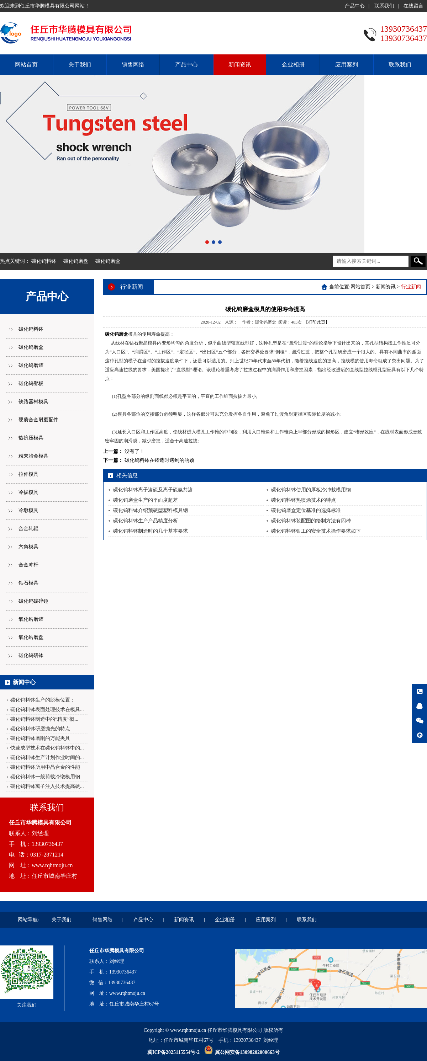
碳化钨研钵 (31, 655)
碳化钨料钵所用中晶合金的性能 (45, 767)
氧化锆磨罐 (31, 619)
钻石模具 (28, 583)
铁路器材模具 (33, 401)
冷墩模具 (28, 510)
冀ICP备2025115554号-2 (173, 1052)
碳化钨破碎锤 (33, 601)
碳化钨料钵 (43, 261)
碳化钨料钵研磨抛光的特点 (40, 728)
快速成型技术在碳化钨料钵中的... (47, 748)
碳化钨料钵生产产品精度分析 (145, 520)
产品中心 (355, 6)
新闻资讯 (239, 65)
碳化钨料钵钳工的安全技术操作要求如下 (316, 531)
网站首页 (26, 65)
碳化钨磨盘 (75, 261)
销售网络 (133, 65)
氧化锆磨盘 (31, 637)
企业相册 (293, 65)
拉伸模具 (28, 474)
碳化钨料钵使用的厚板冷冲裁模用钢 (311, 489)
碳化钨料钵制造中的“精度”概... (44, 719)
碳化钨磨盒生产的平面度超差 (145, 500)
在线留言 (413, 6)
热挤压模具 (31, 438)
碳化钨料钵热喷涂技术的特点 (303, 500)
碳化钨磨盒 (107, 261)
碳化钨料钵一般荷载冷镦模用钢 (45, 776)
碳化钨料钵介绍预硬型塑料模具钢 (150, 510)
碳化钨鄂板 (31, 383)
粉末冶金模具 (33, 456)
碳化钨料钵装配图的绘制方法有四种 (311, 520)
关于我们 (79, 65)
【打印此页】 (317, 322)
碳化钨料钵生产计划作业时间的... (47, 757)
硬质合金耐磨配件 (38, 419)
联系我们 (384, 6)
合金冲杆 (28, 564)
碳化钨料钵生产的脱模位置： (42, 700)
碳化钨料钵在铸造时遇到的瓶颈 (159, 460)
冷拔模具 (28, 492)
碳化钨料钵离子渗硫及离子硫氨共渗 (153, 489)
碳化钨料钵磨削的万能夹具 (40, 738)
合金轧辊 (28, 528)
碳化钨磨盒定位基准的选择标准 (306, 510)
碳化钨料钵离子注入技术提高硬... (47, 786)
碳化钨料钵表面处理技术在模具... (47, 709)
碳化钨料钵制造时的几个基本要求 (150, 531)
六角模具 (28, 546)
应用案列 (346, 65)
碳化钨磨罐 (31, 365)
